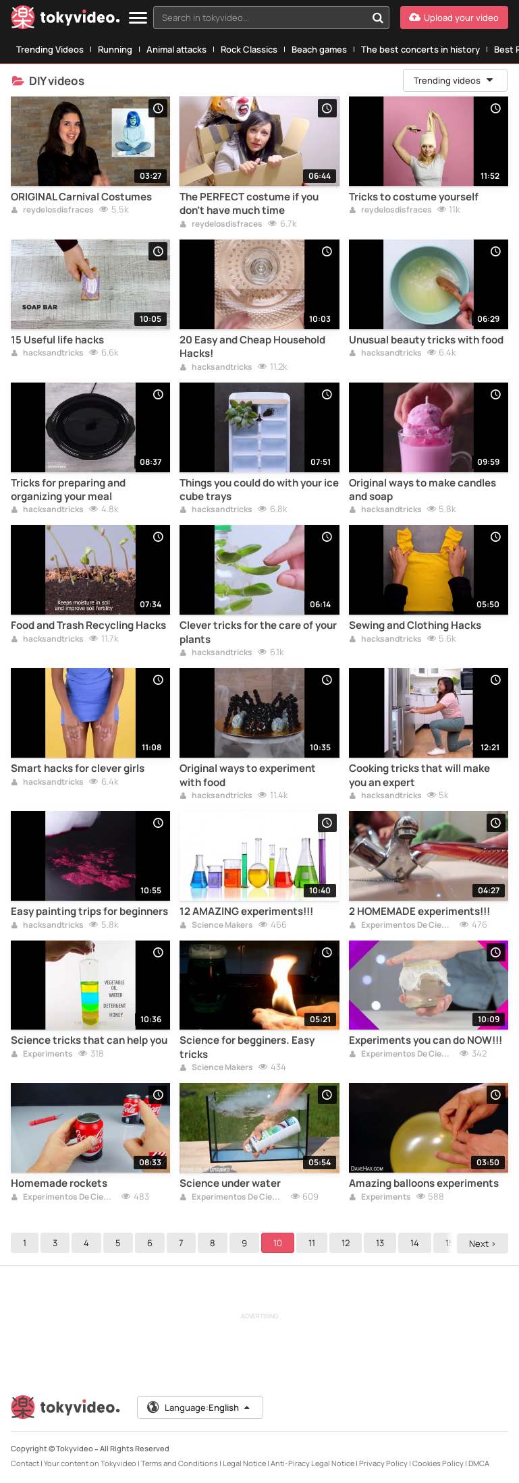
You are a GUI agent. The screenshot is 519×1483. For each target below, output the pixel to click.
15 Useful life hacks (57, 340)
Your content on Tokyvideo (90, 1463)
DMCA (478, 1463)
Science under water (230, 1183)
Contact (25, 1463)
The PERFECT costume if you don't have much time (249, 203)
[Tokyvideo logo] (65, 19)
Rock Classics (249, 49)
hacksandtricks (47, 353)
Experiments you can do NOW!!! (425, 1040)
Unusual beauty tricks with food (426, 340)
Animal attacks (176, 49)
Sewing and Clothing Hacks (415, 625)
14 (414, 1243)
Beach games (319, 49)
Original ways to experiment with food (248, 775)
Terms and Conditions (179, 1463)
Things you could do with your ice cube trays (259, 489)
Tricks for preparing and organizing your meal (68, 489)
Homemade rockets (59, 1183)
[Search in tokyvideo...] (377, 17)
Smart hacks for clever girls (77, 768)
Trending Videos (50, 49)
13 (380, 1243)
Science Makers (216, 925)
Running (115, 49)
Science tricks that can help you (89, 1040)
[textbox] (260, 17)
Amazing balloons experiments (424, 1183)
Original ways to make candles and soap (422, 489)
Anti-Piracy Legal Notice (312, 1463)
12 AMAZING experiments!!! (246, 911)
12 (346, 1243)
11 (311, 1243)
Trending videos (454, 80)
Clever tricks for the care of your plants (258, 632)
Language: (199, 1407)
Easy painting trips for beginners (89, 911)
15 (449, 1243)
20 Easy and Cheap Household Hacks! (252, 346)
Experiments (42, 1054)
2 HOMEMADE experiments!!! (419, 911)
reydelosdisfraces (52, 210)
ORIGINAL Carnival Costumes (81, 197)
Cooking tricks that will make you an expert (419, 775)
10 (277, 1243)
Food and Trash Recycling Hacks (88, 625)
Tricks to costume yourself (414, 197)
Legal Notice (244, 1463)
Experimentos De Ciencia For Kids (401, 925)
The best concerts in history (420, 49)
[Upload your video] (454, 17)
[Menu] (138, 18)
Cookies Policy (438, 1463)
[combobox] (271, 17)
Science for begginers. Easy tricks (247, 1047)
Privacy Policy (383, 1463)
